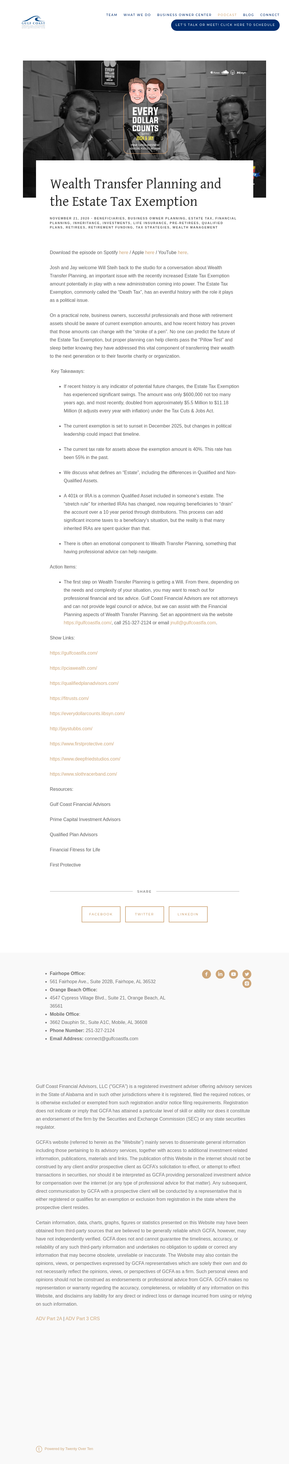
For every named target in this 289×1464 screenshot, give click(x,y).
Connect (270, 15)
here (124, 252)
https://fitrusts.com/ (69, 698)
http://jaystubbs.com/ (71, 728)
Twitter (144, 914)
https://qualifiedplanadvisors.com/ (84, 683)
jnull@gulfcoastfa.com (193, 622)
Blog (248, 15)
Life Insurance (150, 223)
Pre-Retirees (184, 223)
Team (112, 15)
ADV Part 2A (49, 1318)
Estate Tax (200, 218)
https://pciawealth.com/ (73, 668)
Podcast (227, 15)
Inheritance (86, 223)
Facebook (101, 914)
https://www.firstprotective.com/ (82, 743)
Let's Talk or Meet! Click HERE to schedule (225, 25)
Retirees (76, 227)
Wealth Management (195, 227)
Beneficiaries (109, 218)
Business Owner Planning (157, 218)
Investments (117, 223)
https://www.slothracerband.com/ (83, 774)
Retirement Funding (110, 227)
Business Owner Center (184, 15)
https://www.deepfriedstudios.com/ (85, 758)
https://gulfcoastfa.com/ (88, 622)
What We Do (137, 15)
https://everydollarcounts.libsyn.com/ (87, 713)
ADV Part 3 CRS (83, 1318)
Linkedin (188, 914)
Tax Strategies (153, 227)
